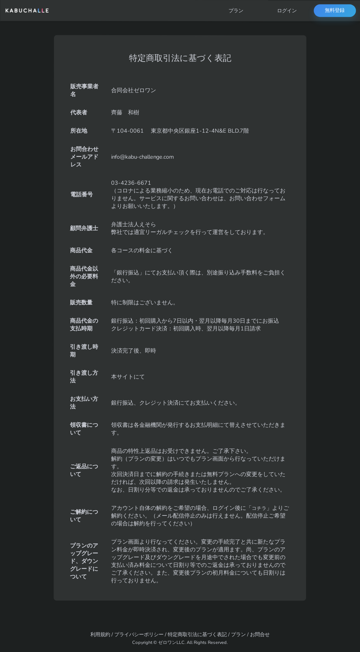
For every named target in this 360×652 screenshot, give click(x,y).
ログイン (287, 10)
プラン (236, 10)
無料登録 (335, 10)
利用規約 (100, 634)
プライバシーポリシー (138, 634)
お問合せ (260, 634)
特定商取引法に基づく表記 (197, 634)
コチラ (260, 508)
